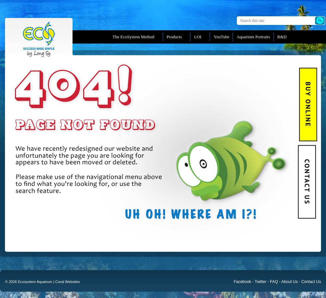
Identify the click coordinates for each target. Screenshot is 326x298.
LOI (197, 36)
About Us (289, 281)
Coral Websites (67, 282)
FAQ (274, 281)
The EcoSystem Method (133, 36)
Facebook (242, 281)
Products (174, 36)
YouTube (221, 36)
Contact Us (306, 182)
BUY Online (308, 104)
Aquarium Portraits (253, 36)
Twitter (260, 281)
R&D (282, 36)
